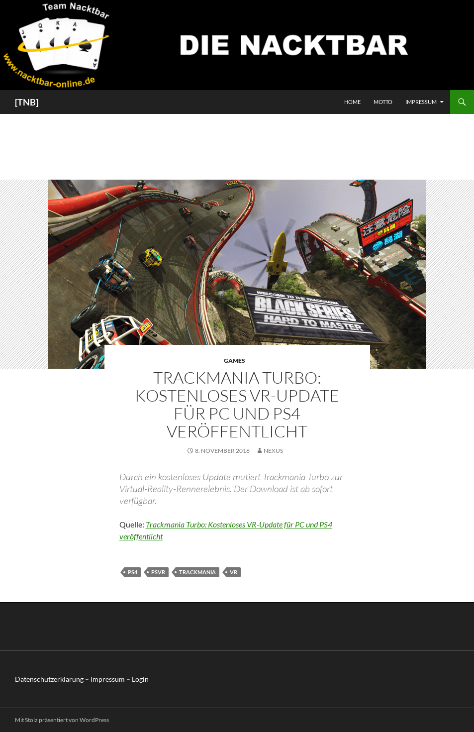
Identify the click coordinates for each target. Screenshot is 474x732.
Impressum (421, 102)
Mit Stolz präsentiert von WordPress (62, 720)
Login (140, 679)
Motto (383, 102)
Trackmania (197, 572)
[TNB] (26, 102)
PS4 (132, 572)
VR (233, 572)
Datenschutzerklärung (49, 679)
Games (234, 360)
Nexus (273, 450)
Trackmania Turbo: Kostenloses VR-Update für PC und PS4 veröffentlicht (237, 404)
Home (352, 102)
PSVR (158, 572)
